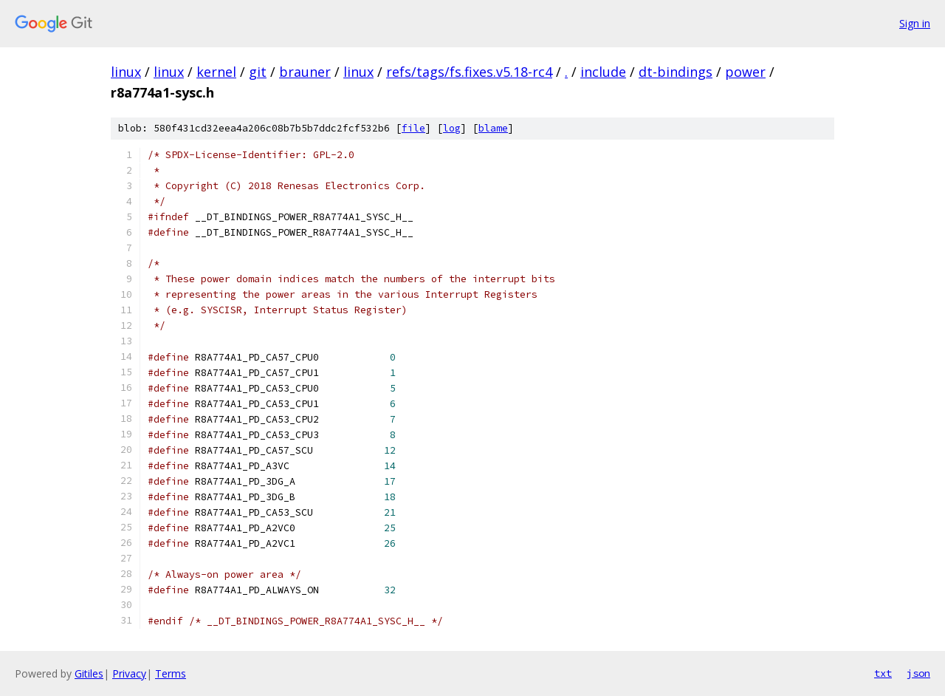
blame (493, 128)
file (413, 128)
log (452, 128)
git (258, 72)
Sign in (914, 23)
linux (126, 72)
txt (883, 673)
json (918, 673)
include (603, 72)
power (745, 72)
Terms (170, 673)
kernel (216, 72)
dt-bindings (675, 72)
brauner (305, 72)
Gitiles (89, 673)
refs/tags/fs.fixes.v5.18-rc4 (469, 72)
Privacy (129, 673)
